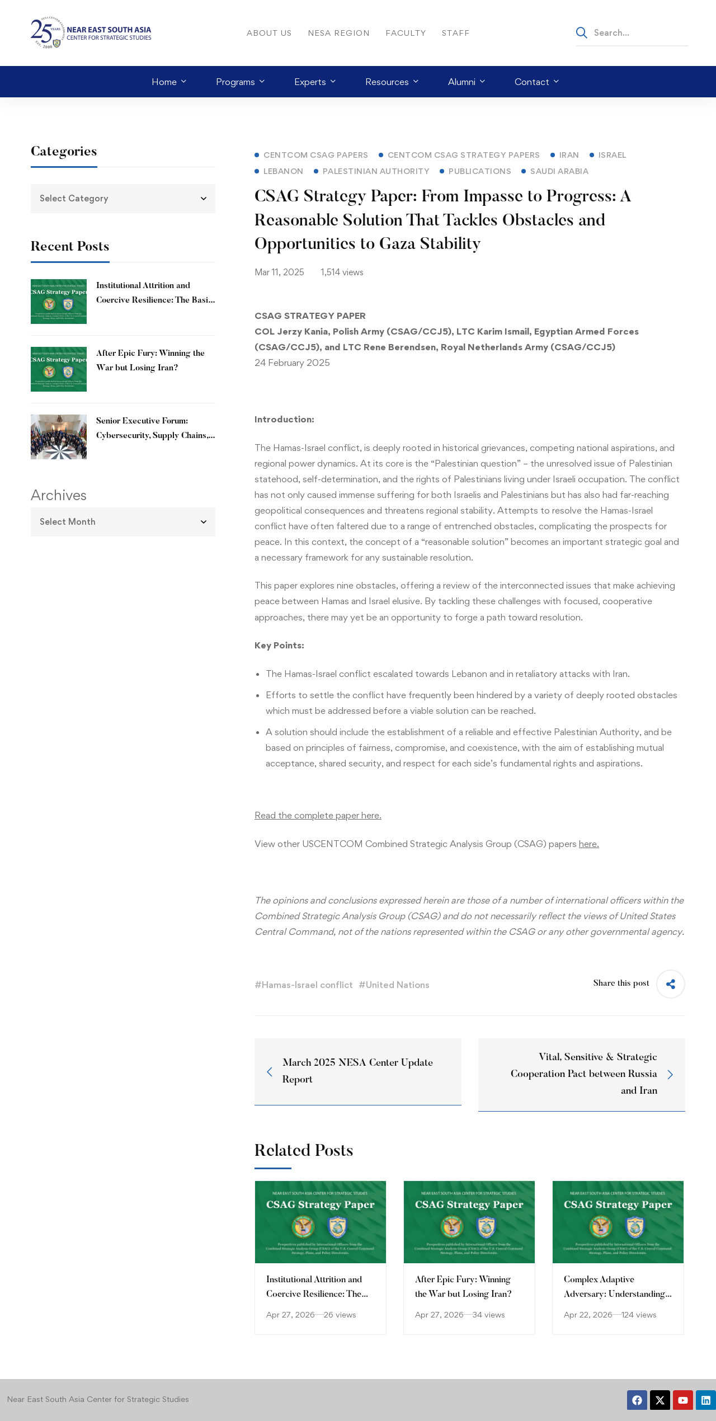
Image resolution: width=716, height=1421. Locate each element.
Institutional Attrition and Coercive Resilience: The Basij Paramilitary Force (153, 300)
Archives (59, 495)
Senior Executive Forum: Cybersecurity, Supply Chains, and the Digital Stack (152, 436)
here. (589, 843)
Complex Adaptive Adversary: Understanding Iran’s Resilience (614, 1295)
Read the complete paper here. (318, 815)
